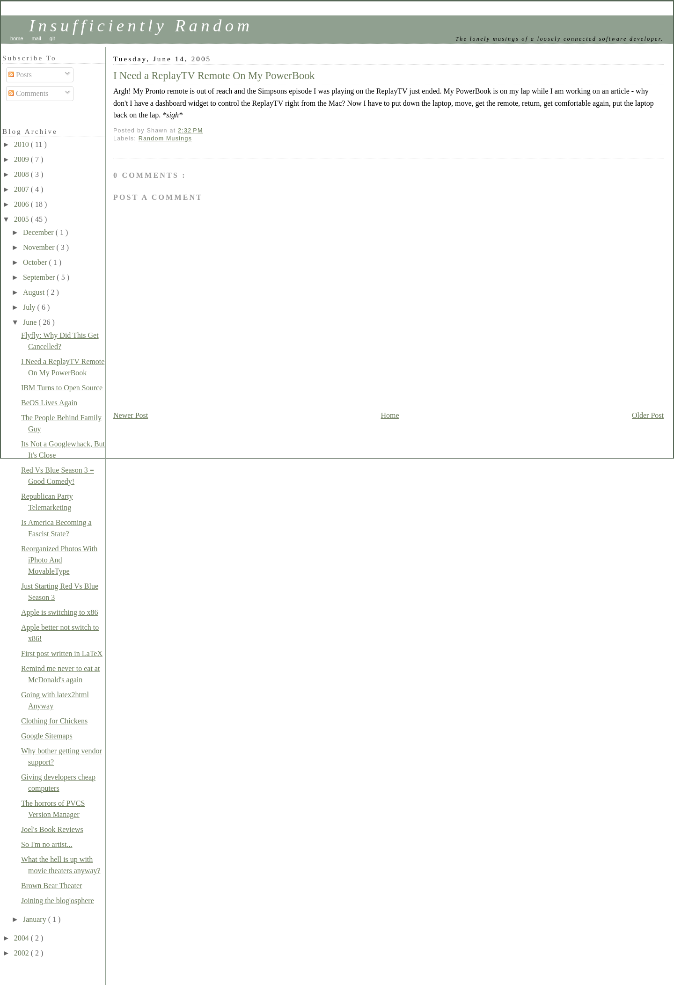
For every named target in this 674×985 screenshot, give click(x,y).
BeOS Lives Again (49, 403)
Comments (28, 93)
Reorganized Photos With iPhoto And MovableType (59, 560)
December (39, 232)
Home (390, 415)
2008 (22, 174)
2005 (22, 219)
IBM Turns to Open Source (62, 388)
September (40, 277)
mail (36, 38)
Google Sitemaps (47, 736)
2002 (22, 953)
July (30, 307)
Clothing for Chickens (54, 721)
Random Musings (165, 138)
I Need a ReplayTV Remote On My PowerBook (214, 75)
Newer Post (130, 415)
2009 (22, 159)
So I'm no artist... (47, 844)
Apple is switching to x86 (59, 612)
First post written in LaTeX (62, 653)
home (16, 38)
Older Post (648, 415)
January (35, 919)
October (36, 262)
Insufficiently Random (141, 25)
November (40, 247)
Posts (20, 75)
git (52, 38)
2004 (22, 938)
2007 (22, 189)
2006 (22, 204)
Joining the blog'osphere (57, 901)
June (30, 322)
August (34, 292)
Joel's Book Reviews (52, 829)
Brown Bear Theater (51, 886)
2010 (22, 144)
